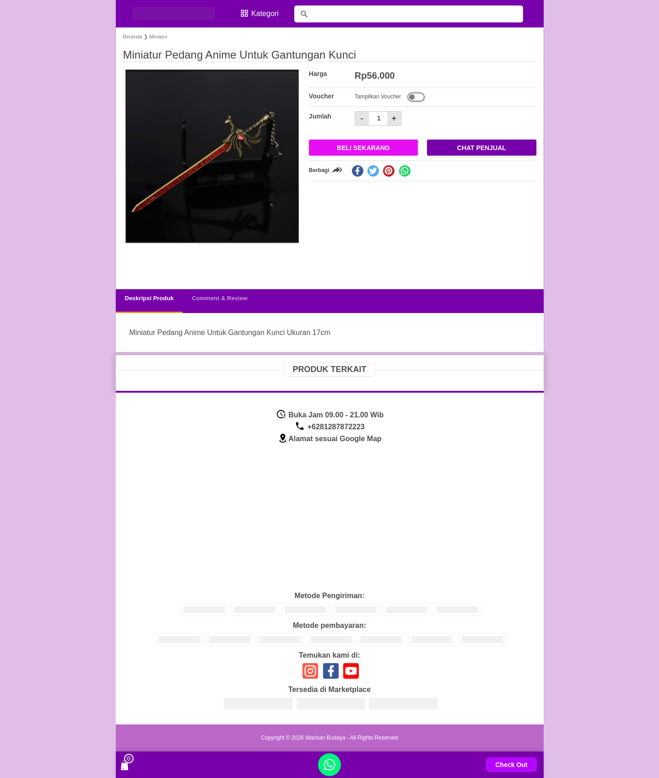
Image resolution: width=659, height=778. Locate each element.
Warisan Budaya (325, 738)
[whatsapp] (405, 171)
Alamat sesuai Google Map (330, 439)
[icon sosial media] (310, 674)
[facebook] (357, 171)
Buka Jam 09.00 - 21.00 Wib (330, 415)
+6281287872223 (329, 427)
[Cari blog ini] (409, 14)
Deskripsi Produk (149, 298)
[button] (138, 265)
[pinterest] (388, 171)
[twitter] (373, 171)
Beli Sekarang (363, 147)
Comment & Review (219, 298)
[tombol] (304, 14)
